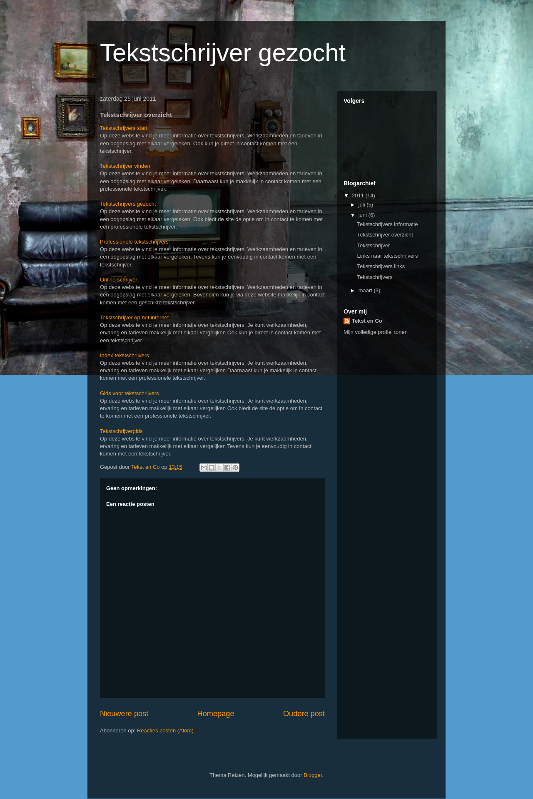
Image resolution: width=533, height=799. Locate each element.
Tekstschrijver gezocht (223, 53)
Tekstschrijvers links (381, 266)
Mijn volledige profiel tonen (376, 332)
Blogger (313, 775)
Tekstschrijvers (374, 277)
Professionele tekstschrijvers (134, 242)
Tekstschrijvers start (123, 128)
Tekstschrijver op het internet (134, 317)
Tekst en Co (367, 321)
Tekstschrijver (373, 245)
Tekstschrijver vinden (125, 166)
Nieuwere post (124, 713)
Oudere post (304, 713)
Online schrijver (118, 279)
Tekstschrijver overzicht (385, 234)
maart (366, 290)
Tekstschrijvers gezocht (128, 204)
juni (364, 215)
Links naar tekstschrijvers (387, 256)
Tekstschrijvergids (121, 431)
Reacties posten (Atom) (165, 730)
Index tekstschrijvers (124, 355)
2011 (359, 195)
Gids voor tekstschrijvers (129, 393)
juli (363, 205)
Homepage (215, 713)
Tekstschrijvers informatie (387, 224)
